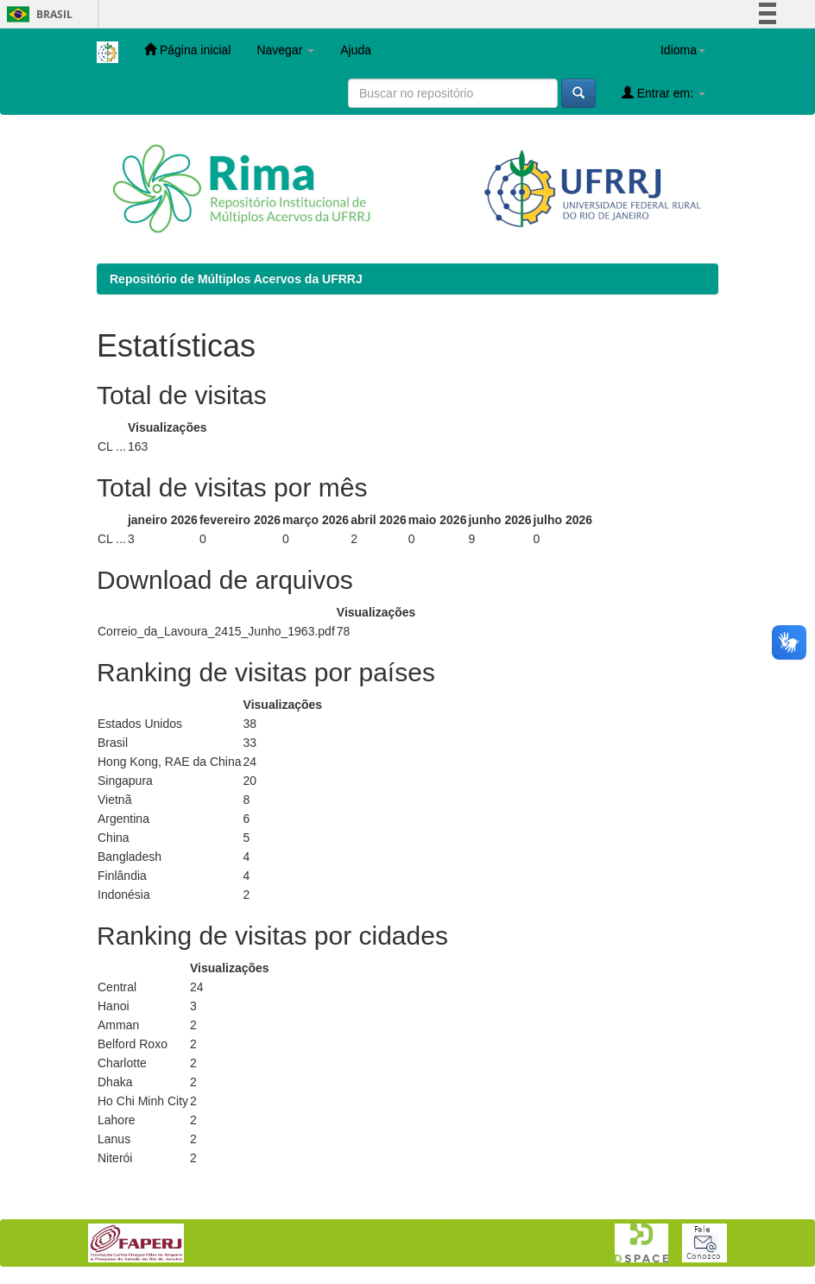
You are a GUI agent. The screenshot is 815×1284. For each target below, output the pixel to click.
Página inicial (187, 49)
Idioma (682, 50)
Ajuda (355, 50)
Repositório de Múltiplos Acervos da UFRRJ (236, 279)
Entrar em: (663, 92)
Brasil (36, 14)
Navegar (285, 50)
